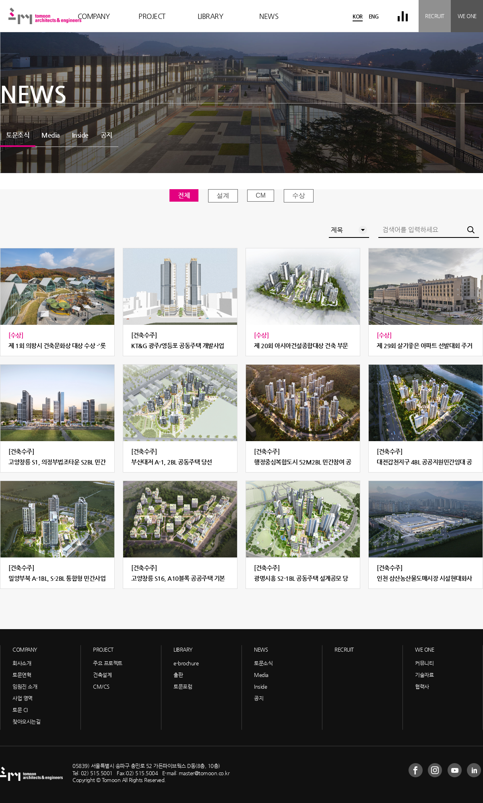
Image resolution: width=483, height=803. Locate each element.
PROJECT (151, 16)
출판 (178, 675)
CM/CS (101, 686)
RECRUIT (434, 16)
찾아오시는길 (26, 721)
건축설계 (102, 675)
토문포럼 (182, 686)
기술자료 (424, 675)
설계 (223, 195)
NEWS (268, 16)
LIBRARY (210, 16)
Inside (80, 135)
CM (261, 195)
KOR (358, 16)
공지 (106, 135)
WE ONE (467, 16)
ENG (374, 16)
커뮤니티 (424, 663)
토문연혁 (21, 675)
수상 (298, 195)
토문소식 (17, 135)
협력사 (422, 686)
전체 (184, 195)
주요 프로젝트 (107, 663)
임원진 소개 (24, 686)
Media (50, 135)
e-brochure (185, 663)
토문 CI (20, 710)
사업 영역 (22, 698)
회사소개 (21, 663)
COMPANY (94, 16)
